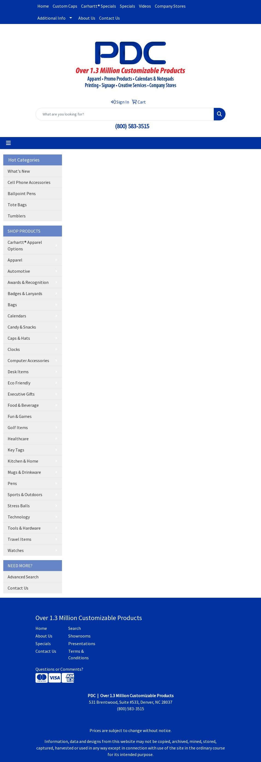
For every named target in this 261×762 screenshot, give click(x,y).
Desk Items (18, 371)
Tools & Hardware (24, 528)
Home (43, 6)
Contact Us (109, 18)
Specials (127, 6)
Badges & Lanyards (25, 293)
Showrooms (79, 636)
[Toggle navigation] (8, 143)
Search (74, 628)
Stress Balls (19, 505)
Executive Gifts (21, 394)
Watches (16, 550)
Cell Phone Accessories (29, 182)
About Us (86, 18)
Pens (12, 483)
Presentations (81, 643)
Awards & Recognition (28, 282)
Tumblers (17, 215)
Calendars (17, 315)
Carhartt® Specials (98, 6)
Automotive (19, 271)
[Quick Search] (124, 114)
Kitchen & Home (23, 461)
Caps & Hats (19, 338)
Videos (145, 6)
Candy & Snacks (22, 327)
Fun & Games (20, 416)
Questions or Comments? (59, 669)
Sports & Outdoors (25, 494)
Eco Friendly (19, 382)
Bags (12, 304)
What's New (19, 171)
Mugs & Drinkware (24, 472)
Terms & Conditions (78, 654)
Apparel (15, 260)
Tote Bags (17, 204)
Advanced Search (23, 576)
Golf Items (18, 427)
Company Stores (170, 6)
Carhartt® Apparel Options (25, 245)
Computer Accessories (28, 360)
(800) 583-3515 (132, 126)
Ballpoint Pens (22, 193)
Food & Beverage (23, 405)
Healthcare (18, 438)
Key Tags (16, 450)
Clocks (14, 349)
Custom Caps (65, 6)
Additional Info (51, 18)
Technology (19, 517)
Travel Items (19, 539)
